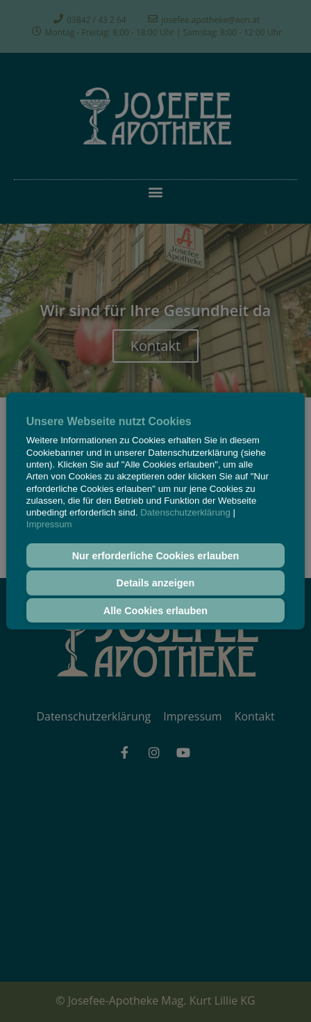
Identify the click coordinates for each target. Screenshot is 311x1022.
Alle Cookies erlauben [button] (155, 610)
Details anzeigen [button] (156, 582)
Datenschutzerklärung (185, 512)
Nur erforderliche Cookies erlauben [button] (155, 555)
